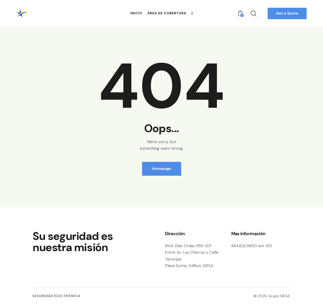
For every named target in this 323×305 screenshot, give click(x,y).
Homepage (161, 168)
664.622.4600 (244, 245)
